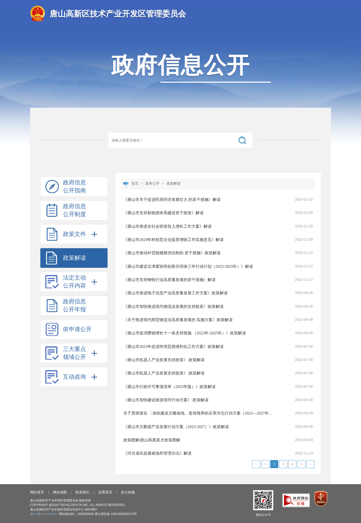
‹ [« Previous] (256, 464)
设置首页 (105, 492)
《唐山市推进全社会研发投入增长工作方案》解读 (167, 226)
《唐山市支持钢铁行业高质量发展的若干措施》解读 (169, 280)
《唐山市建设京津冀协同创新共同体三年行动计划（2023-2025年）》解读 (188, 266)
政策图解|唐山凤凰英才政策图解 (151, 440)
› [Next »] (310, 464)
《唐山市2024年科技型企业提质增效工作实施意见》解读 (173, 239)
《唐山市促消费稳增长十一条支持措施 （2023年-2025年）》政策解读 (184, 333)
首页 (134, 183)
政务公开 (152, 183)
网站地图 (60, 492)
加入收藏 (128, 492)
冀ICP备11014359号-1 (44, 514)
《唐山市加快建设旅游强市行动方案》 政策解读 (166, 400)
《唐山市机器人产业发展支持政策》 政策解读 (164, 360)
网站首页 (37, 492)
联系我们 (82, 492)
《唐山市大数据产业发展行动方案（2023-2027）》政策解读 (176, 427)
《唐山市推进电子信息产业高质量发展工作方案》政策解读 (175, 293)
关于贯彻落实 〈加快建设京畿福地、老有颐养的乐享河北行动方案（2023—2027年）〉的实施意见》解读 (199, 413)
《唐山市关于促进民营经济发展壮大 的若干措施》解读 (172, 199)
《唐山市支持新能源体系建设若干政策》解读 (163, 213)
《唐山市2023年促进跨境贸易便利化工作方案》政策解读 (173, 346)
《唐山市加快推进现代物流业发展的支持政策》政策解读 (173, 306)
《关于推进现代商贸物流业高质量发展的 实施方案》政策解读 (178, 320)
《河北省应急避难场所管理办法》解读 (157, 453)
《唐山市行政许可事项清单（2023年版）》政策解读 (169, 386)
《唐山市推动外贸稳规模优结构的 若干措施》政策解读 (172, 253)
